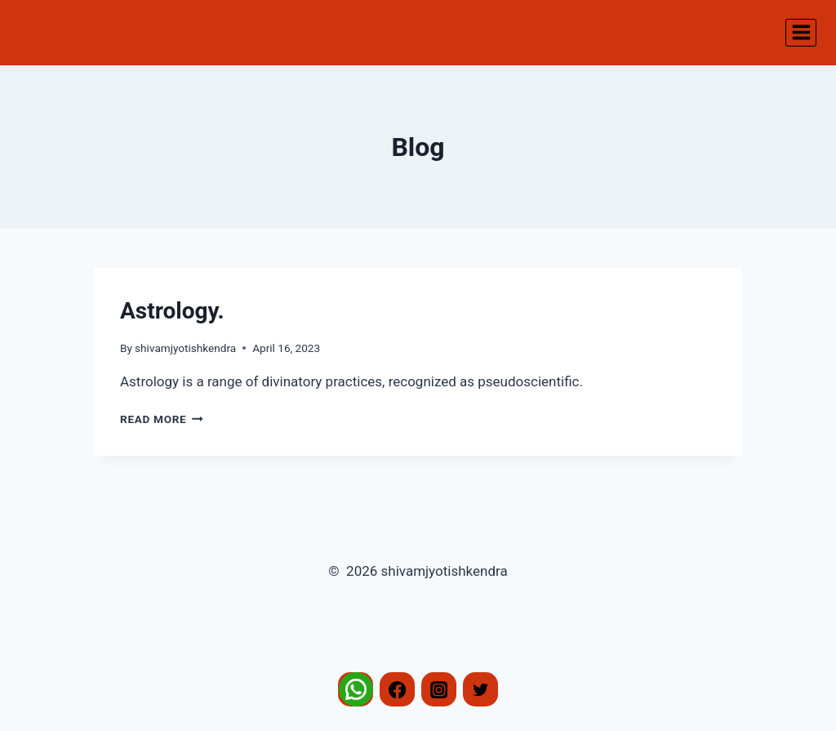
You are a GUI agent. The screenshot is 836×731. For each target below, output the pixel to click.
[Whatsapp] (355, 689)
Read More (161, 419)
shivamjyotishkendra (185, 347)
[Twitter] (480, 689)
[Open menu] (800, 33)
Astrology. (172, 310)
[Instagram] (438, 689)
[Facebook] (397, 689)
